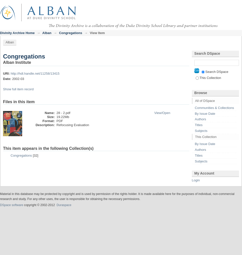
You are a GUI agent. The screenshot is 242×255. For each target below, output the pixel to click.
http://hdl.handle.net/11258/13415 (35, 73)
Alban (46, 33)
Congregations (70, 33)
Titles (199, 125)
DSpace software (11, 205)
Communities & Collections (214, 108)
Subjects (201, 131)
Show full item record (18, 89)
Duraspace (63, 205)
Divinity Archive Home (17, 33)
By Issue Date (205, 114)
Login (238, 6)
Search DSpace (214, 72)
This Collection (208, 78)
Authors (200, 119)
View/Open (162, 113)
